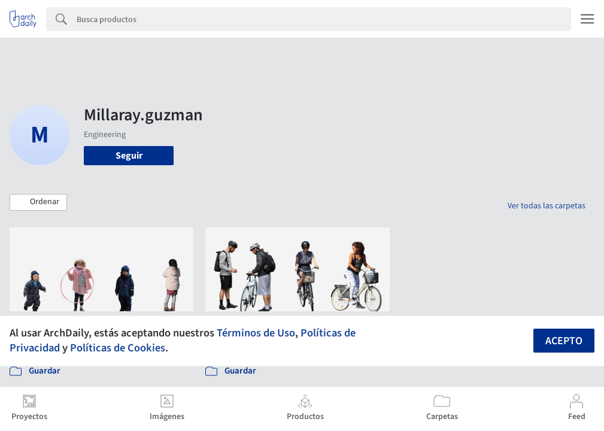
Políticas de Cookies (117, 348)
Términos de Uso (256, 333)
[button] (38, 202)
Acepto (563, 340)
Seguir (129, 155)
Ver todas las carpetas (546, 206)
